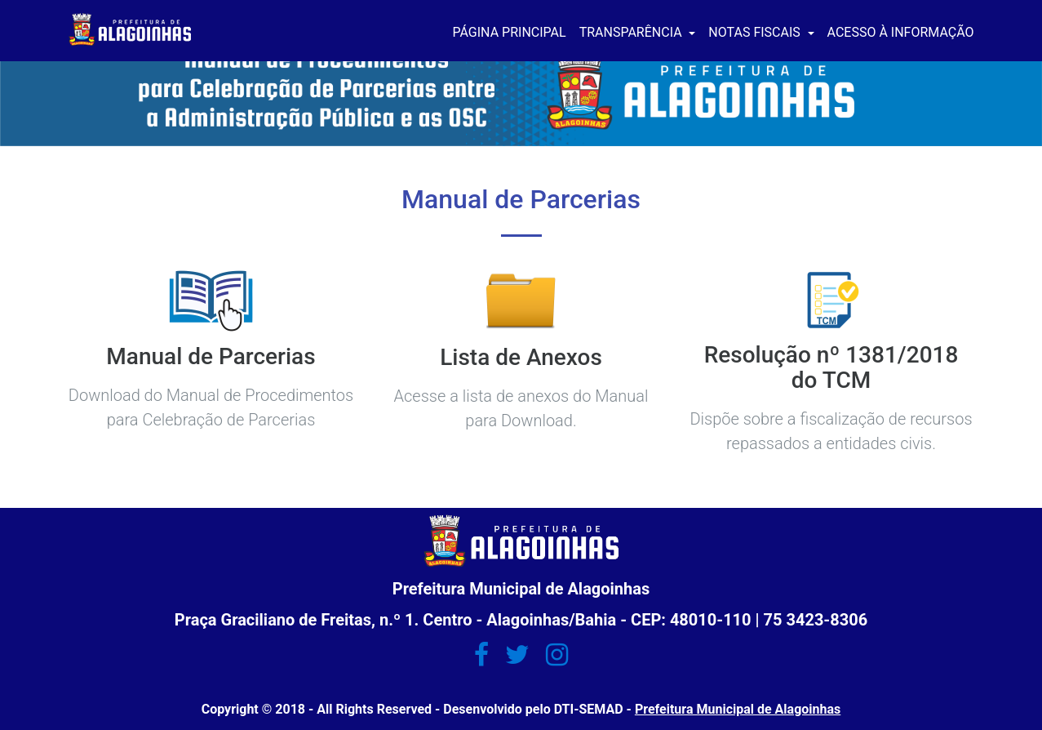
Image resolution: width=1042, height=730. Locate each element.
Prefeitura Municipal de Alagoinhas (737, 709)
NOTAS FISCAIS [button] (755, 32)
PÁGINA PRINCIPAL (509, 32)
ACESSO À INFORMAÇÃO (900, 32)
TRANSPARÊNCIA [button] (632, 32)
